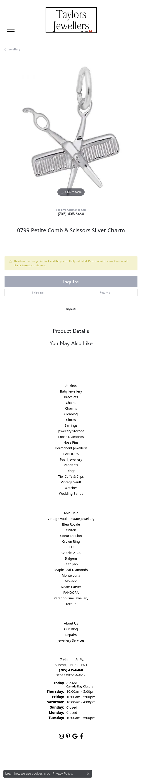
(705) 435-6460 (71, 213)
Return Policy (26, 757)
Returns (105, 292)
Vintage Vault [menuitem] (71, 482)
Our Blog (71, 629)
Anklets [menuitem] (71, 385)
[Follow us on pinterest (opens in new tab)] (68, 736)
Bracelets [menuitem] (71, 397)
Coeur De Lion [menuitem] (71, 536)
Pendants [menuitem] (71, 465)
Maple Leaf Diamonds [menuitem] (71, 570)
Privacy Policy (48, 757)
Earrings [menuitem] (71, 425)
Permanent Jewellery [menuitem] (71, 448)
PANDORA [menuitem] (71, 454)
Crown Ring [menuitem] (71, 541)
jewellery (14, 49)
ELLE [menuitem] (70, 547)
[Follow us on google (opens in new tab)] (75, 736)
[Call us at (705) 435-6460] (71, 670)
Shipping (38, 292)
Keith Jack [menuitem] (71, 564)
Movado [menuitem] (71, 581)
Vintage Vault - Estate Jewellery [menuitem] (71, 519)
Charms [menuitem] (71, 408)
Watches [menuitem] (70, 488)
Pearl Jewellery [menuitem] (71, 459)
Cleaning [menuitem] (71, 414)
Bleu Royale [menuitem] (71, 524)
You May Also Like (71, 343)
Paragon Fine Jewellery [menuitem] (71, 598)
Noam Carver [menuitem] (71, 587)
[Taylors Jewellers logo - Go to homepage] (71, 20)
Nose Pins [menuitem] (71, 442)
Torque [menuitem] (71, 604)
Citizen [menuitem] (71, 530)
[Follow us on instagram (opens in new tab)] (61, 736)
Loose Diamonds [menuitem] (71, 437)
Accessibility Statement (109, 757)
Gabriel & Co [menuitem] (71, 553)
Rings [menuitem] (71, 471)
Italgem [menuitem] (71, 558)
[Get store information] (71, 675)
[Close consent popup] (88, 773)
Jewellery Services (71, 640)
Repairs (71, 635)
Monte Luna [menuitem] (71, 575)
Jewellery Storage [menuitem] (71, 431)
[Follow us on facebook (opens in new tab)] (81, 736)
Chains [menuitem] (71, 402)
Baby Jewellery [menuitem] (71, 391)
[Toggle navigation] (11, 31)
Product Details (71, 330)
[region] (71, 131)
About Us (71, 623)
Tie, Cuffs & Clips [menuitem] (71, 476)
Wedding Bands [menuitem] (71, 493)
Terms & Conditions (76, 757)
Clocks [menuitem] (71, 420)
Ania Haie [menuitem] (71, 513)
